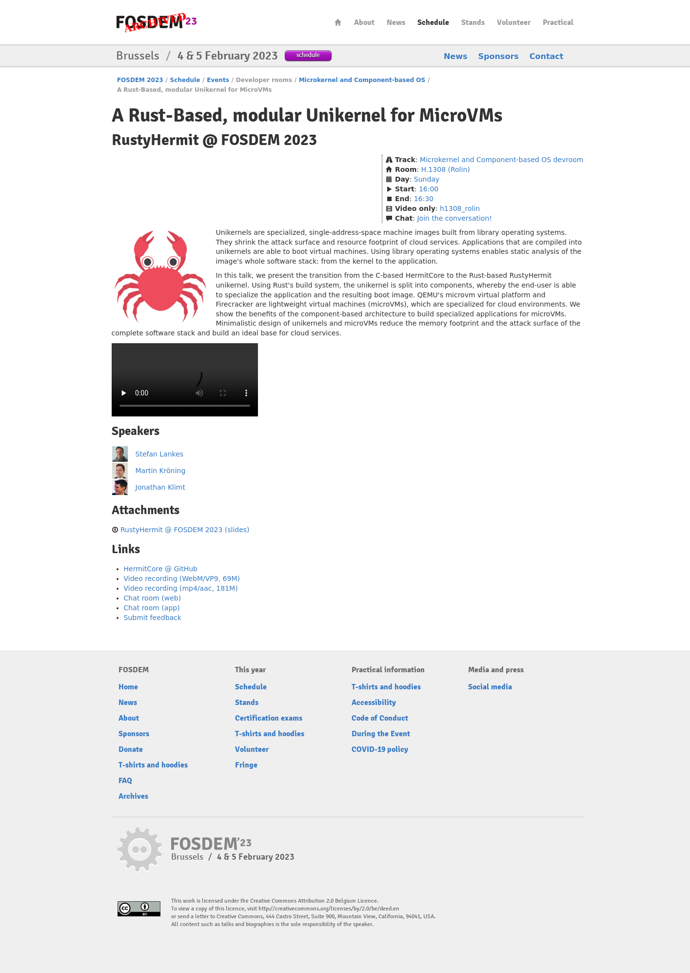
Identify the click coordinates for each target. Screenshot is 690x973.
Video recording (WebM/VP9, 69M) (182, 578)
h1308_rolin (460, 208)
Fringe (246, 765)
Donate (130, 749)
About (364, 22)
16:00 (428, 189)
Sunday (426, 179)
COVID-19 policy (380, 749)
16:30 (424, 199)
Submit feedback (152, 617)
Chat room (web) (152, 598)
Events (218, 80)
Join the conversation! (454, 218)
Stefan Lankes (160, 454)
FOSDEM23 (157, 22)
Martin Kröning (161, 471)
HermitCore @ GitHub (160, 569)
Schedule (433, 22)
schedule (307, 55)
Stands (473, 22)
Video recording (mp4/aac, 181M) (181, 588)
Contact (547, 56)
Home (338, 22)
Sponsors (498, 56)
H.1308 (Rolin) (445, 169)
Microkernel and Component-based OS (362, 80)
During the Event (381, 734)
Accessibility (374, 702)
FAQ (125, 781)
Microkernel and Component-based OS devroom (501, 160)
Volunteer (514, 22)
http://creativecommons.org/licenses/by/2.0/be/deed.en (328, 908)
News (396, 22)
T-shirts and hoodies (153, 765)
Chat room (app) (152, 608)
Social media (490, 687)
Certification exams (268, 718)
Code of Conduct (380, 718)
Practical (558, 22)
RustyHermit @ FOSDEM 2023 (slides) (185, 530)
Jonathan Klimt (161, 487)
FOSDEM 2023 (140, 80)
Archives (133, 796)
